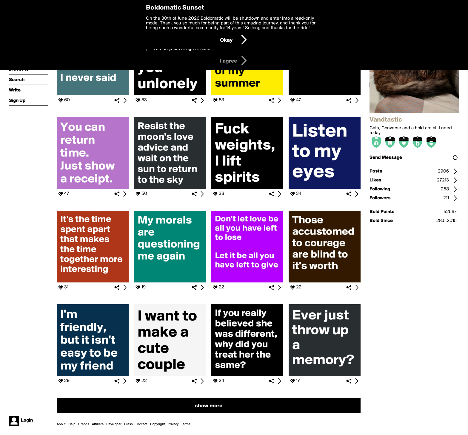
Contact (141, 424)
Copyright (157, 424)
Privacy (173, 424)
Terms (185, 424)
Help (72, 424)
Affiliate (98, 424)
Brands (83, 424)
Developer (113, 424)
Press (128, 424)
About (61, 424)
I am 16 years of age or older (182, 48)
